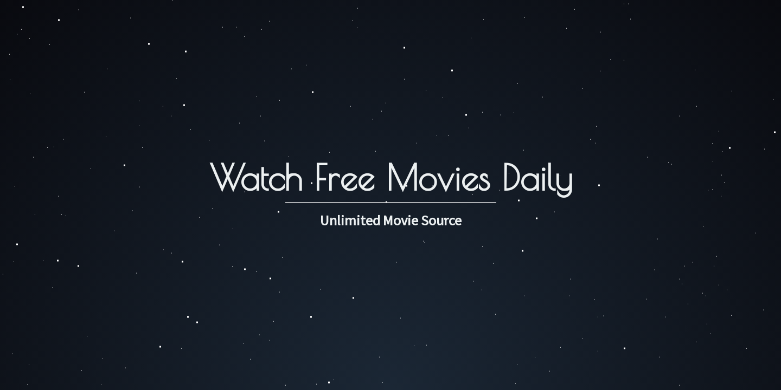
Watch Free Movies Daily (390, 177)
